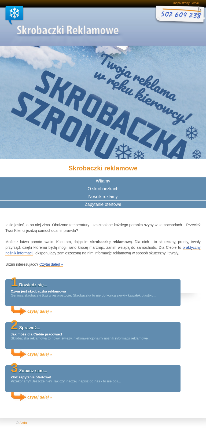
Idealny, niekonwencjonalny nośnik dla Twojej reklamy (31, 86)
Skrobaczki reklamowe (53, 26)
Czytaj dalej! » (51, 264)
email (195, 3)
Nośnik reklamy (102, 196)
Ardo (23, 423)
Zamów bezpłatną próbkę (179, 16)
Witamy (103, 181)
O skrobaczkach (103, 189)
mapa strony (181, 3)
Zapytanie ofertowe (103, 204)
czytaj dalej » (39, 311)
